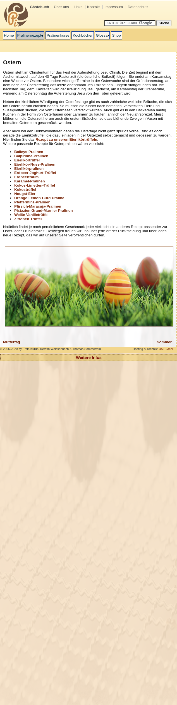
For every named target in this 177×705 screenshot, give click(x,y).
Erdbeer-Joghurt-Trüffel (35, 173)
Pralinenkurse (58, 35)
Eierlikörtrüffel (27, 160)
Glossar (102, 35)
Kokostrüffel (25, 189)
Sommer (164, 342)
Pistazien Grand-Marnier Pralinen (43, 210)
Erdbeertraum (26, 177)
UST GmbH (166, 349)
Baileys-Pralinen (28, 152)
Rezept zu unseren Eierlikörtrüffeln (66, 139)
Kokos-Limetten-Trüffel (34, 185)
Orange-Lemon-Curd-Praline (39, 198)
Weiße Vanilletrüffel (31, 215)
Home (9, 35)
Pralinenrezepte (30, 35)
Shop (116, 35)
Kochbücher (82, 35)
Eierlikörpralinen (29, 168)
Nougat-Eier (24, 194)
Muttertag (11, 342)
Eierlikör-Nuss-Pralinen (34, 164)
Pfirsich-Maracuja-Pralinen (37, 206)
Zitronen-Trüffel (28, 219)
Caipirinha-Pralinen (31, 156)
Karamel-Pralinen (29, 181)
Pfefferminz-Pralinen (32, 202)
